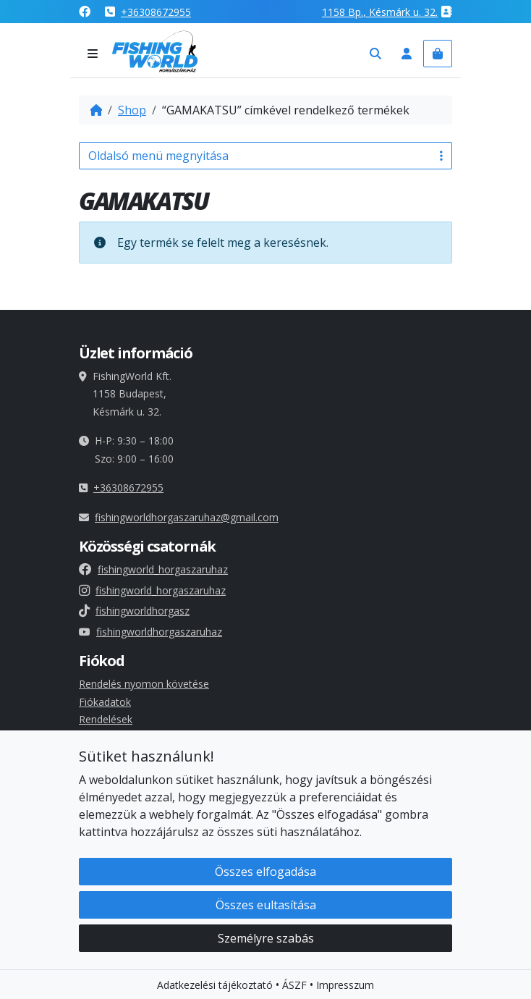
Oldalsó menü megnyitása (265, 156)
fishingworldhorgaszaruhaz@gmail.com (187, 517)
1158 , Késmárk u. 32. (380, 12)
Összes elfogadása (265, 873)
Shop (132, 110)
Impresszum (345, 986)
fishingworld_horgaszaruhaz (153, 569)
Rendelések (105, 719)
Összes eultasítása (266, 906)
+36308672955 (156, 12)
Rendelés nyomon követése (144, 684)
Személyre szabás (266, 940)
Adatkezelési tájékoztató (215, 986)
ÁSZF (294, 986)
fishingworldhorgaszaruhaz (150, 631)
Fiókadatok (105, 702)
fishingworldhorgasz (134, 610)
